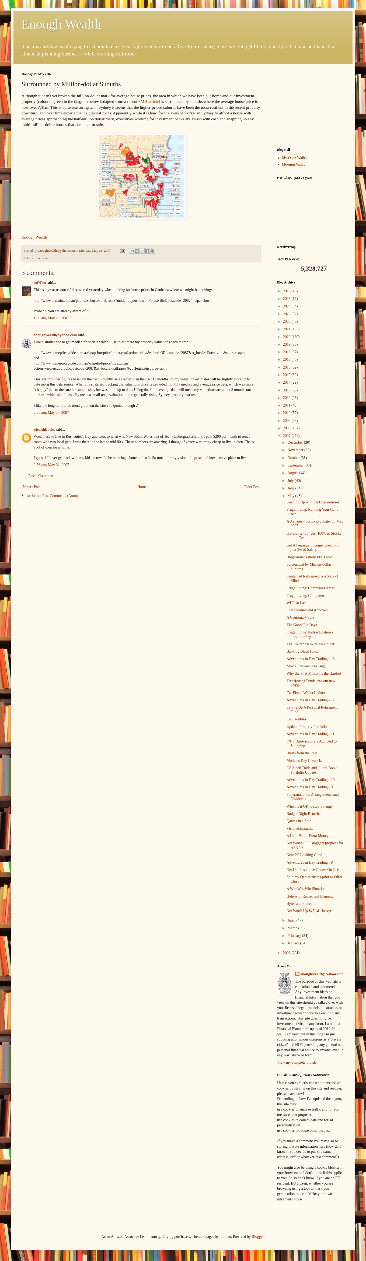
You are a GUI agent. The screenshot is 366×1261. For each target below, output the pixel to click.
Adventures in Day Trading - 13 (311, 659)
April (291, 920)
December (295, 442)
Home (142, 487)
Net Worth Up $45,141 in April (310, 911)
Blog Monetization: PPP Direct (310, 557)
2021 (287, 329)
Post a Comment (40, 476)
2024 (287, 306)
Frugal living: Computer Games (310, 588)
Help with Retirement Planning (310, 896)
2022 (287, 322)
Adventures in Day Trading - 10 (311, 780)
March (292, 928)
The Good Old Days (302, 625)
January (293, 943)
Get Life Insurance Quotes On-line (313, 870)
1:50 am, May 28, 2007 (51, 318)
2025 (287, 299)
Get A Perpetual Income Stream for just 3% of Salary (313, 547)
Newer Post (31, 487)
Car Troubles (296, 719)
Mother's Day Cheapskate (306, 761)
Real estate (41, 258)
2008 (287, 428)
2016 (287, 367)
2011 (287, 405)
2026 (287, 291)
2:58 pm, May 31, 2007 (51, 465)
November (295, 450)
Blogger (258, 1237)
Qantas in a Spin (299, 821)
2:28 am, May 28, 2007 (51, 413)
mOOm (40, 283)
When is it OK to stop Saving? (310, 806)
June (291, 488)
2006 (287, 953)
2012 (287, 398)
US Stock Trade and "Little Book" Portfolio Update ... (312, 770)
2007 (287, 436)
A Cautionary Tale (300, 617)
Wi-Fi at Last (296, 603)
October (294, 458)
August (293, 473)
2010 (287, 413)
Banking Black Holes (303, 651)
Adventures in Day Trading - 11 (310, 734)
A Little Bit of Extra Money (308, 836)
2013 (287, 390)
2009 (287, 421)
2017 (287, 360)
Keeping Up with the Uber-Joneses (313, 502)
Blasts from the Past (302, 753)
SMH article (148, 101)
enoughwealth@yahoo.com (55, 335)
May (291, 496)
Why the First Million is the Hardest (314, 673)
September (295, 465)
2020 (287, 337)
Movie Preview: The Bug (306, 666)
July (291, 481)
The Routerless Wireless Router (310, 644)
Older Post (252, 487)
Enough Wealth (61, 24)
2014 (287, 382)
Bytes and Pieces (299, 904)
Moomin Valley (293, 164)
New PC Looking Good (304, 855)
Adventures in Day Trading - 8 (310, 862)
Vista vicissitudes (300, 828)
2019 (287, 344)
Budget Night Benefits (303, 814)
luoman (225, 1237)
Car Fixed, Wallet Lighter (306, 693)
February (294, 936)
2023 (287, 314)
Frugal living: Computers (306, 596)
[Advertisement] (310, 106)
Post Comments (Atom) (60, 496)
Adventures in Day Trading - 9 (310, 787)
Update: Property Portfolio (307, 727)
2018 (287, 352)
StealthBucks (44, 430)
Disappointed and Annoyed (307, 610)
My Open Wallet (294, 158)
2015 (287, 375)
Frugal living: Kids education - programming (310, 634)
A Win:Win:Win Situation (306, 889)
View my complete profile (297, 1062)
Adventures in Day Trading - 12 (311, 700)
